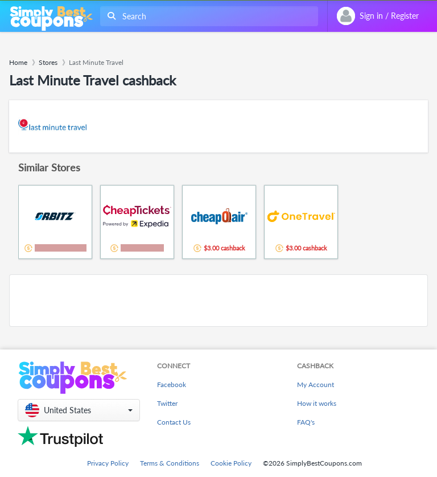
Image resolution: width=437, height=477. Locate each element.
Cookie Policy (231, 463)
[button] (79, 410)
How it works (316, 403)
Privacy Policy (108, 463)
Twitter (167, 403)
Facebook (171, 384)
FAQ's (306, 422)
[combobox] (207, 16)
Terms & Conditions (169, 463)
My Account (315, 384)
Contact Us (174, 422)
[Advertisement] (218, 300)
